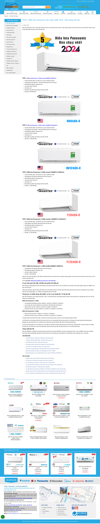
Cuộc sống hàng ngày (10, 72)
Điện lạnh (87, 13)
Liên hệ (44, 509)
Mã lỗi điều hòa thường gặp (12, 25)
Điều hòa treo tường (12, 13)
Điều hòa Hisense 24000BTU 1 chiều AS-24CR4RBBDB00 (15, 395)
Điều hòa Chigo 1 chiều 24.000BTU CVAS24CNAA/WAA (61, 395)
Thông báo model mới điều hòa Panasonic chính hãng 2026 (40, 344)
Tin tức (78, 1)
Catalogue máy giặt (10, 56)
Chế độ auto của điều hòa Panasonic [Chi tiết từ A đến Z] (39, 360)
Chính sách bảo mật (10, 44)
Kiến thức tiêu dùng (10, 23)
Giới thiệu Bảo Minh (10, 32)
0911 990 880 (29, 498)
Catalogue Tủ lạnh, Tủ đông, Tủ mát (12, 64)
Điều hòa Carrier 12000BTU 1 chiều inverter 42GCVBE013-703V (61, 416)
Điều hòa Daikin (53, 521)
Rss (88, 1)
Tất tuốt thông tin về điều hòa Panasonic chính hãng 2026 (39, 338)
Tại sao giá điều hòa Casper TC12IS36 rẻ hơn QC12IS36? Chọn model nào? (44, 364)
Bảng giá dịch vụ (9, 46)
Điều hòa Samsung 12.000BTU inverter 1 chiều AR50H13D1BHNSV (15, 438)
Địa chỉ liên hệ (84, 1)
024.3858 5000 (12, 505)
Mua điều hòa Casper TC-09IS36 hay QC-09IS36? (38, 366)
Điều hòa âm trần (24, 13)
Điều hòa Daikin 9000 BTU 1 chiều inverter (15, 468)
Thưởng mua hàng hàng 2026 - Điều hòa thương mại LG (39, 340)
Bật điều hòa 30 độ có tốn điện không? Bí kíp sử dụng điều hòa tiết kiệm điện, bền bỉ (46, 371)
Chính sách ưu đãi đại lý (62, 514)
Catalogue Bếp (9, 70)
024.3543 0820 (19, 498)
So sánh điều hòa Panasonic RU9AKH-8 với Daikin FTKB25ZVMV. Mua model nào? (46, 369)
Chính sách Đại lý (10, 30)
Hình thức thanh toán (10, 39)
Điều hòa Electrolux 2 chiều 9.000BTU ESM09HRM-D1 (61, 437)
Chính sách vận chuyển (11, 37)
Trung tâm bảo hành (10, 27)
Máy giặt (63, 13)
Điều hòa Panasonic (45, 521)
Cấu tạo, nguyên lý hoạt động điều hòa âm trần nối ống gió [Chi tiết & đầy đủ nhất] (45, 373)
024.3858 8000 (19, 505)
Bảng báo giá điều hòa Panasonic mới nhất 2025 (43, 280)
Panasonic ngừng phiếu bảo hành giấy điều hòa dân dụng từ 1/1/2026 (42, 348)
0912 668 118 (29, 505)
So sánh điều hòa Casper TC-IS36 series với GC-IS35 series (40, 362)
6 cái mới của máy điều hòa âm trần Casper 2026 (37, 346)
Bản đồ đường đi (46, 511)
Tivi (92, 13)
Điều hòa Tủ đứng (47, 13)
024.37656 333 (12, 498)
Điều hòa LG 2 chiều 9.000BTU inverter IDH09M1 (38, 416)
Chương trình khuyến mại (11, 49)
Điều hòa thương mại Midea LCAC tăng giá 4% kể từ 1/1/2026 (40, 350)
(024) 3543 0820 (83, 7)
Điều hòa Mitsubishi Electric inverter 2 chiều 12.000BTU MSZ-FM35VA (38, 437)
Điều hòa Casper (66, 521)
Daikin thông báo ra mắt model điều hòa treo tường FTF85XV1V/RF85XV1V (44, 353)
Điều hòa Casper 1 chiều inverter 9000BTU (61, 468)
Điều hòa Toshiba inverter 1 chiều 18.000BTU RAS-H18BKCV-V (84, 437)
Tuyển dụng (8, 35)
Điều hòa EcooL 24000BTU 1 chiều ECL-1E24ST (84, 395)
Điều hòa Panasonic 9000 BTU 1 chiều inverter (38, 468)
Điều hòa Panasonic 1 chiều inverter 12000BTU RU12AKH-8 (42, 125)
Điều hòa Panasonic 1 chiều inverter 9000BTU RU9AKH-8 (41, 78)
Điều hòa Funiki (74, 521)
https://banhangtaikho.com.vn (14, 513)
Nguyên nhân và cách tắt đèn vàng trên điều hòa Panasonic (40, 358)
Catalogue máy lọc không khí (12, 60)
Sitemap (92, 1)
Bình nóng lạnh (71, 13)
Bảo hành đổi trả (9, 42)
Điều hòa (56, 13)
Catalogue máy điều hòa (11, 51)
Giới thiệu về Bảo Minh (47, 507)
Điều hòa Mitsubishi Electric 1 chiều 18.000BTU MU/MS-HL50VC (15, 416)
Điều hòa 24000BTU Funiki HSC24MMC (38, 395)
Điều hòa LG (60, 521)
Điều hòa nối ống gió (36, 13)
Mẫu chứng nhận (9, 68)
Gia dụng (80, 13)
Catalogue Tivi (9, 58)
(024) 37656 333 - (70, 7)
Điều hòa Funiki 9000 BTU (85, 467)
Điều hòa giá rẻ (25, 521)
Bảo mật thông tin (61, 513)
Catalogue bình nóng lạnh (11, 53)
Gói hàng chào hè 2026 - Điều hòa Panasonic (37, 342)
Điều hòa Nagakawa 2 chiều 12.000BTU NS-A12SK (84, 416)
